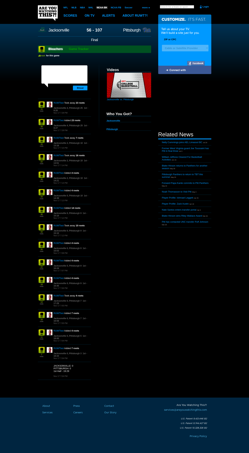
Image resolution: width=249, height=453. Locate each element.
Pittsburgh (131, 30)
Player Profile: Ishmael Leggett (177, 197)
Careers (78, 412)
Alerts (109, 15)
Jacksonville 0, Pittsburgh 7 (68, 301)
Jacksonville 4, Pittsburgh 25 (68, 108)
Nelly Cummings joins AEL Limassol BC (182, 142)
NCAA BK (101, 7)
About (137, 15)
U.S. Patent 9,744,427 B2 (194, 423)
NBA (82, 7)
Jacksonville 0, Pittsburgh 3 (68, 353)
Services (47, 412)
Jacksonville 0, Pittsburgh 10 (68, 195)
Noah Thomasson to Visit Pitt (176, 191)
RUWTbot (59, 102)
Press (76, 406)
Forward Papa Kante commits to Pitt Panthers (185, 183)
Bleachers (55, 49)
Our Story (110, 412)
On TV (90, 15)
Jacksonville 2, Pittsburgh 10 (68, 143)
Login (206, 6)
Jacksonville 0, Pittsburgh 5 (68, 336)
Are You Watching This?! (48, 13)
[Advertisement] (184, 103)
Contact (109, 406)
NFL (66, 7)
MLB (73, 7)
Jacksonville (58, 30)
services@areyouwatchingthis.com (185, 410)
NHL (90, 7)
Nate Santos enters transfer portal (179, 209)
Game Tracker (78, 49)
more (145, 7)
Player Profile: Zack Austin (175, 203)
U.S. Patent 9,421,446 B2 (194, 419)
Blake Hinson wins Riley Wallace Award (182, 215)
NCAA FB (115, 7)
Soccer (128, 7)
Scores (71, 15)
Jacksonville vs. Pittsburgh (120, 99)
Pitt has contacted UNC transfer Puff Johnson (185, 221)
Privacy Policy (198, 436)
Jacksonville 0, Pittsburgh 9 (68, 213)
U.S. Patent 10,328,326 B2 (193, 428)
